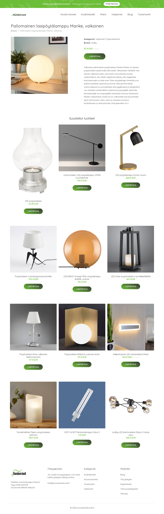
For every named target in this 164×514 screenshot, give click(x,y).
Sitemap (124, 495)
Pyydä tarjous (112, 4)
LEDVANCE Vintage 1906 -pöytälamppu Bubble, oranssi (82, 279)
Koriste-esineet (68, 15)
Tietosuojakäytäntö (129, 490)
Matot (103, 15)
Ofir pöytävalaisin (33, 203)
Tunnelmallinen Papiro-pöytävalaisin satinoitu (33, 435)
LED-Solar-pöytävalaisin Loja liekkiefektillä (130, 278)
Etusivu (14, 32)
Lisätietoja (94, 58)
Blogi (130, 15)
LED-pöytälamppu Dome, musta (131, 177)
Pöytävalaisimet (113, 41)
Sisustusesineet (91, 481)
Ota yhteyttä (126, 481)
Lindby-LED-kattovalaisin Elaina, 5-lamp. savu (131, 435)
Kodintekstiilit (88, 15)
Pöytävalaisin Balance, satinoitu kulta (82, 356)
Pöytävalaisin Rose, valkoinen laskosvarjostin (33, 357)
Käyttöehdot (126, 486)
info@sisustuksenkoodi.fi (58, 485)
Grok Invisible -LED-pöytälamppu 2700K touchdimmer (82, 178)
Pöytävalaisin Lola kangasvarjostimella (33, 278)
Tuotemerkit (144, 15)
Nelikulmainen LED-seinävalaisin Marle (130, 356)
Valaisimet (116, 15)
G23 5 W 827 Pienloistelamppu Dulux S (82, 434)
